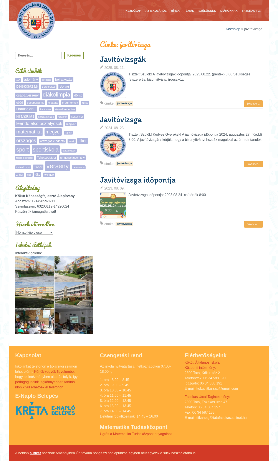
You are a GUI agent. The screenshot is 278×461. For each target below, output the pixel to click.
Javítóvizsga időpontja (137, 180)
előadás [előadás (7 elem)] (53, 102)
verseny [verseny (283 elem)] (57, 166)
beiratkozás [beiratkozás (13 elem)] (63, 79)
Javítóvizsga (121, 119)
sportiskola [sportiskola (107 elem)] (46, 150)
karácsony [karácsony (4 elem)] (45, 109)
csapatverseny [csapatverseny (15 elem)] (27, 95)
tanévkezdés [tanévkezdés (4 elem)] (69, 150)
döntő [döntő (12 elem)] (78, 95)
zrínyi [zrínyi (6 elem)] (19, 174)
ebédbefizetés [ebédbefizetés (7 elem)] (35, 102)
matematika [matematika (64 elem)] (28, 132)
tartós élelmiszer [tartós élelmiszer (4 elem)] (24, 157)
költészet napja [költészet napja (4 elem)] (46, 116)
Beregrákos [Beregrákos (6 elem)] (49, 86)
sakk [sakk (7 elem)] (71, 141)
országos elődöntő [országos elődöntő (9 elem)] (52, 141)
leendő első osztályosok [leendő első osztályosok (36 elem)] (39, 123)
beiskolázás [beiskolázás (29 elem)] (27, 86)
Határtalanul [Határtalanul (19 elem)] (26, 109)
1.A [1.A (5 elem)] (18, 79)
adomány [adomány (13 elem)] (31, 79)
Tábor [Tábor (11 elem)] (38, 167)
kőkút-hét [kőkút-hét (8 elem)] (77, 116)
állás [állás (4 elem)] (29, 174)
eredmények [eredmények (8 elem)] (70, 102)
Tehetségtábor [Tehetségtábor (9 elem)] (46, 157)
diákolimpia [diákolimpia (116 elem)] (56, 95)
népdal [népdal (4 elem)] (68, 132)
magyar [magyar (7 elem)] (71, 124)
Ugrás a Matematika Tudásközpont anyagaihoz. (136, 434)
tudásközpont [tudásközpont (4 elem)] (23, 167)
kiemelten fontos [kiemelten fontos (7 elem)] (65, 109)
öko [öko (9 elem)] (37, 174)
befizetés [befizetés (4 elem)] (46, 79)
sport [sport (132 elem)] (22, 149)
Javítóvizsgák (123, 59)
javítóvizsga (124, 103)
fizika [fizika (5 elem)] (85, 103)
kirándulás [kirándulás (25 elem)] (25, 116)
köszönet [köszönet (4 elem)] (62, 116)
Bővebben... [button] (253, 103)
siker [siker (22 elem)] (82, 141)
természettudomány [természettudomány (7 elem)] (72, 157)
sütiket (35, 453)
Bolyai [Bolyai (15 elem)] (64, 86)
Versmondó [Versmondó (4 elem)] (78, 167)
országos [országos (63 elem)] (26, 140)
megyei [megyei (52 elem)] (53, 132)
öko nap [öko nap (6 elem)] (49, 174)
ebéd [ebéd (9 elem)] (19, 102)
